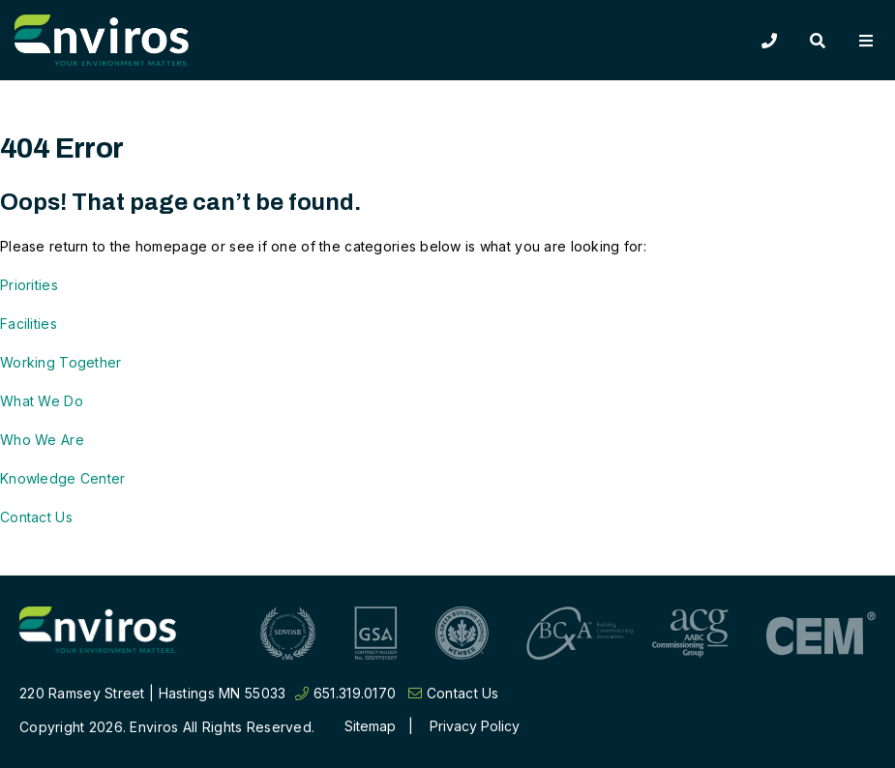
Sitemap (370, 726)
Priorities (29, 285)
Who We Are (42, 439)
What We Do (41, 401)
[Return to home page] (97, 633)
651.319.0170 (345, 693)
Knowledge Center (62, 478)
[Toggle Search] (817, 40)
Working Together (60, 362)
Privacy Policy (475, 726)
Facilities (28, 323)
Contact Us (36, 517)
